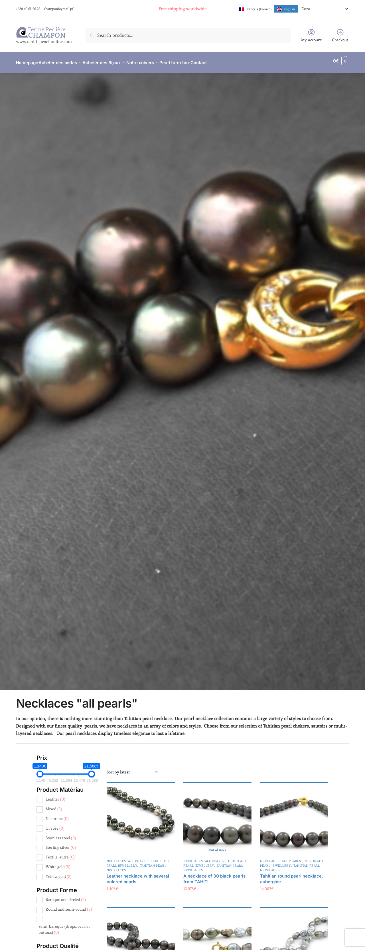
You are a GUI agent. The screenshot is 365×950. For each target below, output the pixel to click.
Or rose (55, 824)
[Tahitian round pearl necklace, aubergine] (294, 818)
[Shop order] (133, 768)
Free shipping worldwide (182, 8)
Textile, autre (60, 853)
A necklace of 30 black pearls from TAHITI (214, 875)
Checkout (340, 35)
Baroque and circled (66, 896)
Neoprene (57, 815)
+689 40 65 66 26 (28, 9)
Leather (55, 795)
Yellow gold (59, 873)
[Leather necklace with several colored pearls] (141, 818)
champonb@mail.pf (58, 9)
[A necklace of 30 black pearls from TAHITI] (217, 818)
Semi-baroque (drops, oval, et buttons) (64, 925)
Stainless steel (61, 834)
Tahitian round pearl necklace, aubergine (291, 875)
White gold (58, 863)
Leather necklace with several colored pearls (138, 875)
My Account (311, 35)
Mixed (54, 805)
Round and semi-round (69, 905)
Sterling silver (61, 843)
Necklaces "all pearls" (128, 858)
